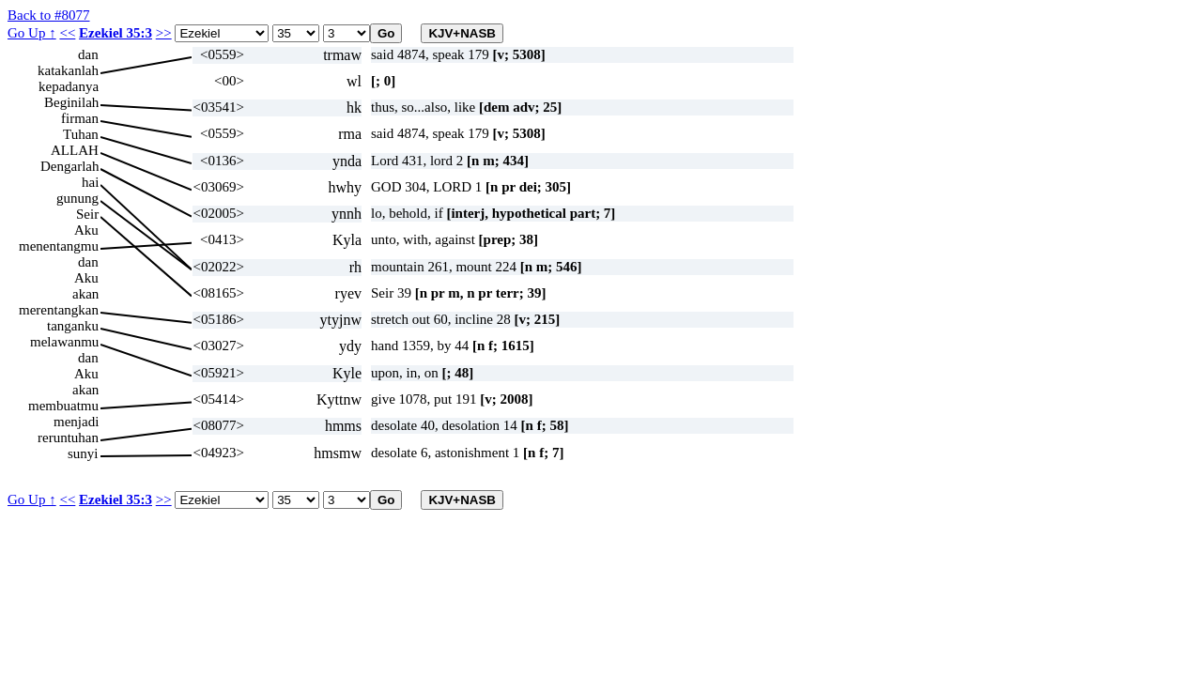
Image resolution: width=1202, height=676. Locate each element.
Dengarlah (69, 166)
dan (88, 54)
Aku (86, 230)
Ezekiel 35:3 (115, 32)
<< (67, 32)
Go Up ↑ (32, 32)
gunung (77, 198)
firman (80, 118)
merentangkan (59, 309)
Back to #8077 (49, 15)
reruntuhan (68, 437)
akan (85, 293)
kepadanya (69, 86)
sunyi (83, 453)
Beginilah (71, 102)
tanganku (73, 325)
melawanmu (64, 341)
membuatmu (63, 405)
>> (164, 32)
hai (90, 182)
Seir (87, 214)
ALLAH (75, 150)
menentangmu (59, 246)
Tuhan (81, 134)
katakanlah (68, 70)
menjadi (76, 421)
